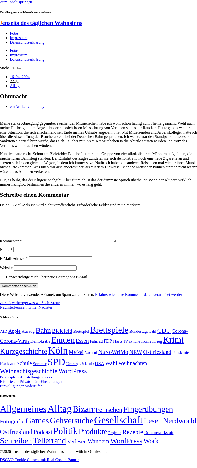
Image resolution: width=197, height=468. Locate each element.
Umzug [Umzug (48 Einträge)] (72, 369)
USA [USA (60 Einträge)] (99, 369)
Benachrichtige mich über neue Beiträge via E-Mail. (47, 283)
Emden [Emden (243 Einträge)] (63, 345)
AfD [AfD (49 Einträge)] (3, 337)
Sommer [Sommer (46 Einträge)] (39, 370)
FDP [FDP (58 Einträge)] (108, 346)
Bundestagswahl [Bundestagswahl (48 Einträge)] (142, 337)
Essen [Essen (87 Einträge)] (82, 347)
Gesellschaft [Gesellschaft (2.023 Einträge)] (118, 425)
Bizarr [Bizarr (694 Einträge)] (84, 415)
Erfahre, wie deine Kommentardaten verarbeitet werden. (139, 300)
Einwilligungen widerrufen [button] (21, 392)
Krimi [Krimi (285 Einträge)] (173, 345)
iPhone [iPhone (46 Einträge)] (134, 347)
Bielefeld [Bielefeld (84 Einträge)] (62, 337)
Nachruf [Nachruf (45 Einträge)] (90, 358)
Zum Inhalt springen (16, 2)
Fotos (14, 33)
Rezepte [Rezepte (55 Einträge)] (132, 437)
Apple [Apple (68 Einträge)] (14, 337)
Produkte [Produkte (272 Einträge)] (93, 437)
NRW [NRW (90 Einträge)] (135, 358)
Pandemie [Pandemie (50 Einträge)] (180, 358)
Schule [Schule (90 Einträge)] (24, 369)
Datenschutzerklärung (27, 42)
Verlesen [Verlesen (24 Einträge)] (76, 447)
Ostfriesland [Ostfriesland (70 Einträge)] (16, 437)
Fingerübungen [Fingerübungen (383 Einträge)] (148, 415)
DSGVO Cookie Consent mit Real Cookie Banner (39, 466)
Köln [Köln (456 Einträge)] (58, 356)
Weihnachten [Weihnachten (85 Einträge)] (132, 369)
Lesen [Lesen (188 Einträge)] (153, 426)
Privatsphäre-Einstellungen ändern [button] (27, 383)
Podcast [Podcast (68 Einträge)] (7, 369)
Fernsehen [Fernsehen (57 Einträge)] (109, 415)
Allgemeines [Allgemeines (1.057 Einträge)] (23, 415)
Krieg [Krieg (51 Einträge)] (157, 347)
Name (6, 255)
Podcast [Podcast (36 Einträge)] (42, 438)
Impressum (18, 38)
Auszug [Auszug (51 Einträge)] (28, 337)
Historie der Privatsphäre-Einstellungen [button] (31, 387)
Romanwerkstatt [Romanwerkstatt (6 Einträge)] (158, 438)
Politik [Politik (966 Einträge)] (65, 437)
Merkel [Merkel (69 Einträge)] (76, 358)
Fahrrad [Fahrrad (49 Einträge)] (96, 347)
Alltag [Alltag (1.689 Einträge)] (59, 414)
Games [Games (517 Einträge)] (37, 426)
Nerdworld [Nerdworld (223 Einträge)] (179, 426)
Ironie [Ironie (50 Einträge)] (146, 347)
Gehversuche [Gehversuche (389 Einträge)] (71, 426)
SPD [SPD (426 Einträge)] (56, 367)
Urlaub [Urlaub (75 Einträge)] (86, 369)
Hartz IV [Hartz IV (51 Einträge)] (120, 347)
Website (6, 274)
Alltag (15, 86)
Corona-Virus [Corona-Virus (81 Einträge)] (15, 347)
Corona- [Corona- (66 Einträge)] (180, 337)
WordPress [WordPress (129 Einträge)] (72, 377)
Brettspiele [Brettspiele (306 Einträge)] (109, 336)
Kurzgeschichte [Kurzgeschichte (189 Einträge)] (23, 357)
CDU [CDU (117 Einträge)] (164, 336)
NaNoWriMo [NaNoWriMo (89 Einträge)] (113, 358)
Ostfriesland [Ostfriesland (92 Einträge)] (157, 358)
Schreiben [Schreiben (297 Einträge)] (16, 446)
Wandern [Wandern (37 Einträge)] (98, 447)
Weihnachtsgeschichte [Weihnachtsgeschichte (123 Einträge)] (28, 377)
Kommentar (11, 247)
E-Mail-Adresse (14, 264)
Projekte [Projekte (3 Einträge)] (114, 439)
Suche (5, 68)
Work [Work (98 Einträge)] (151, 447)
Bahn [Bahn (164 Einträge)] (43, 336)
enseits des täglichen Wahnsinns (41, 23)
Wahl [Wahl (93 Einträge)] (111, 369)
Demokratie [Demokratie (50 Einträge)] (40, 347)
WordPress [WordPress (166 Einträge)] (126, 447)
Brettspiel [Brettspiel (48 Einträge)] (81, 337)
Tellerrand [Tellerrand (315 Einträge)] (49, 446)
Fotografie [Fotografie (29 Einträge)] (12, 427)
